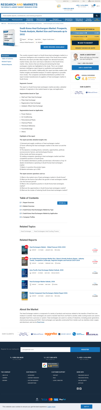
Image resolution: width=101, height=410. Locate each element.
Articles (80, 383)
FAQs (54, 377)
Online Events (82, 380)
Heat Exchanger (26, 231)
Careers (4, 377)
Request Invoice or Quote (85, 48)
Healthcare (5, 20)
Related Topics (6, 61)
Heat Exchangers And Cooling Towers (46, 231)
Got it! (86, 406)
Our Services (97, 19)
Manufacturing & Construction (41, 19)
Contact (55, 375)
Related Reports (7, 64)
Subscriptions (32, 383)
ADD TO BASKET (85, 43)
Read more (40, 322)
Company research (33, 377)
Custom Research (33, 380)
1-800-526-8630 (68, 9)
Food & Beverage (89, 19)
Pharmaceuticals (17, 20)
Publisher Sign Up (83, 375)
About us (5, 375)
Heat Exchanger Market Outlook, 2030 (42, 282)
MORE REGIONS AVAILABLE (54, 47)
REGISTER (85, 349)
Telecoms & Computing (79, 19)
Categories (31, 375)
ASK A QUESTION (85, 68)
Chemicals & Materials (29, 19)
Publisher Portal (83, 377)
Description (5, 55)
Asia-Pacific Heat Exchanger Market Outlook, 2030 (46, 270)
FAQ (84, 1)
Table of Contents (7, 58)
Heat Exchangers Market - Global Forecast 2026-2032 (48, 247)
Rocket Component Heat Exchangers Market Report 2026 (48, 293)
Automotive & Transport (68, 19)
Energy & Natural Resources (56, 19)
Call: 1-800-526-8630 (85, 63)
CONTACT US (75, 1)
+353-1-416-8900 (82, 5)
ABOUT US (65, 1)
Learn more (51, 407)
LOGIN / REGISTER (94, 1)
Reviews (4, 380)
